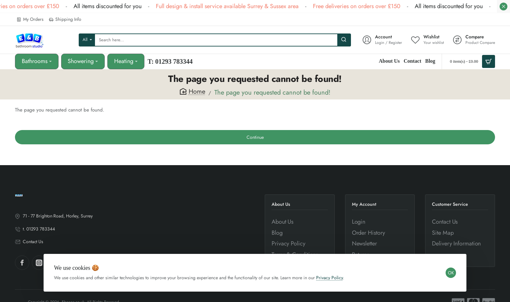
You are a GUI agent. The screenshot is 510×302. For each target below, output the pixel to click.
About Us (281, 204)
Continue (255, 137)
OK (451, 272)
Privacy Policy (329, 277)
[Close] (503, 6)
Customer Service (450, 204)
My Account (364, 204)
